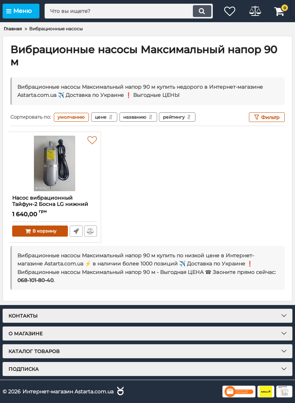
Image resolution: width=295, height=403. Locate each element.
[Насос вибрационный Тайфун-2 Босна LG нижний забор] (54, 163)
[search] (127, 11)
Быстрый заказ (75, 231)
